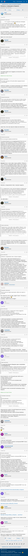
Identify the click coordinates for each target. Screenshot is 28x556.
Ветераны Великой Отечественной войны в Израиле (12, 489)
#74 (26, 425)
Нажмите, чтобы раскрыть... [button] (14, 57)
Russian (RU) (4, 549)
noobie (5, 506)
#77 (26, 479)
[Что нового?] (24, 1)
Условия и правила (11, 551)
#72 (26, 334)
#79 (26, 511)
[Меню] (1, 1)
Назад (9, 9)
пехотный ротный (8, 446)
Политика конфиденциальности (7, 552)
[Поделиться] (25, 17)
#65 (26, 134)
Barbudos (6, 247)
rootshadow (7, 330)
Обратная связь (4, 551)
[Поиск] (26, 1)
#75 (26, 438)
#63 (26, 94)
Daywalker (6, 90)
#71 (26, 306)
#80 (26, 526)
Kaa (5, 178)
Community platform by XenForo (10, 554)
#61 (26, 17)
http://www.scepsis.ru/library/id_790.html (9, 503)
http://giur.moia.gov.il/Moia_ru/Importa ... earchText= (11, 514)
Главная (19, 552)
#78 (26, 497)
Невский (6, 40)
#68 (26, 206)
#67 (26, 182)
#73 (26, 360)
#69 (26, 252)
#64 (26, 115)
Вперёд (19, 9)
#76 (26, 450)
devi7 (5, 12)
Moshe (5, 474)
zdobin (5, 156)
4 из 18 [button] (13, 9)
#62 (26, 44)
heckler (6, 433)
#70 (26, 287)
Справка (15, 552)
